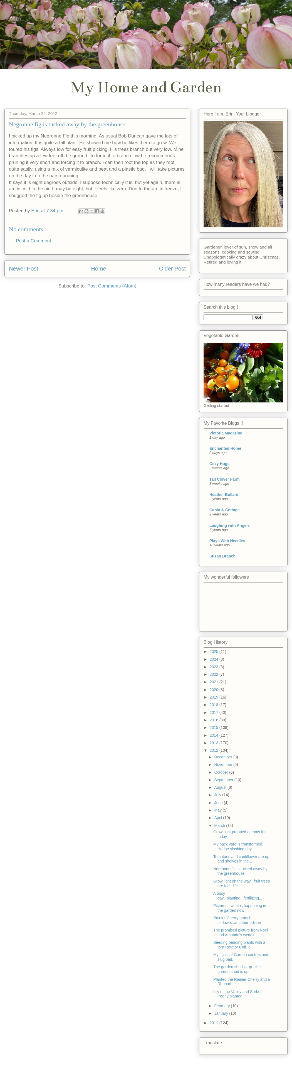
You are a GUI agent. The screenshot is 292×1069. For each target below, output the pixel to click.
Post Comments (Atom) (112, 286)
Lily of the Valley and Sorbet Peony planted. (237, 994)
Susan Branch (222, 556)
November (223, 764)
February (222, 1006)
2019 (214, 697)
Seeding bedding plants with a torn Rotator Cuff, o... (239, 944)
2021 (214, 682)
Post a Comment (33, 241)
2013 (214, 743)
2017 (214, 712)
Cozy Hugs (219, 463)
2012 (214, 750)
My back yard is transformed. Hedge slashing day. (238, 846)
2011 (214, 1023)
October (221, 772)
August (220, 787)
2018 (214, 704)
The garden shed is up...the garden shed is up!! (237, 969)
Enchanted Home (225, 448)
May (218, 810)
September (224, 780)
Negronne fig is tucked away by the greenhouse (240, 871)
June (219, 802)
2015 (214, 727)
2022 (214, 674)
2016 (214, 720)
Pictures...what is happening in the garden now (239, 908)
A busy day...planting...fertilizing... (237, 895)
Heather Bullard (223, 494)
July (218, 795)
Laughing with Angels (229, 525)
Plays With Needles (227, 541)
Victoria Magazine (225, 433)
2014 (214, 735)
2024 (214, 659)
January (221, 1013)
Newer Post (23, 269)
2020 (214, 689)
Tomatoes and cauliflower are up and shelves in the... (241, 859)
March (220, 825)
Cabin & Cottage (224, 510)
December (223, 757)
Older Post (172, 269)
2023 (214, 667)
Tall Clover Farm (224, 479)
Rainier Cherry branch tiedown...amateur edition (237, 920)
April (218, 817)
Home (98, 269)
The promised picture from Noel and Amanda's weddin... (240, 932)
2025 (214, 651)
